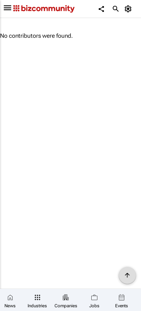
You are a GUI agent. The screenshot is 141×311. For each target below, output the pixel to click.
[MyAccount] (129, 9)
